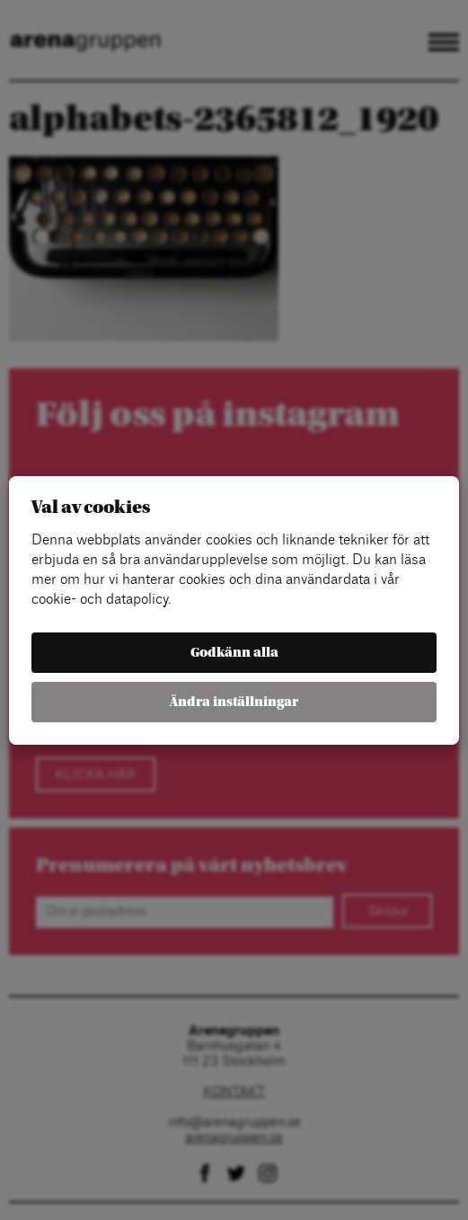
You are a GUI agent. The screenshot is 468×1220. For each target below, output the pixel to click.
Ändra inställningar (234, 702)
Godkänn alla (234, 652)
